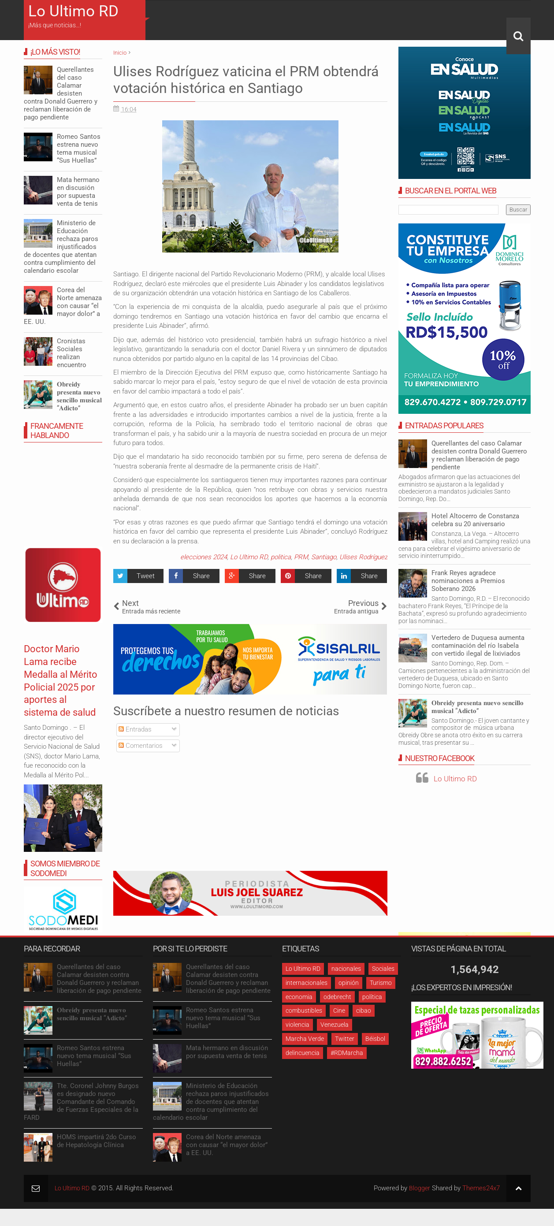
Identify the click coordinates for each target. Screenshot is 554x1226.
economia (299, 996)
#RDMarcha (347, 1052)
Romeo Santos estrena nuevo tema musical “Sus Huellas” (78, 148)
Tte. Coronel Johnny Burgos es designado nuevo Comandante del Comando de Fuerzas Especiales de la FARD (81, 1102)
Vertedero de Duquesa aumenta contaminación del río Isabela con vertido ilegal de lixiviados (477, 646)
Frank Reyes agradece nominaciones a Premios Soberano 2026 (468, 581)
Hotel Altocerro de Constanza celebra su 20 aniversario (475, 520)
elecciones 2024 (203, 557)
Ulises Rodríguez (363, 557)
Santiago (323, 557)
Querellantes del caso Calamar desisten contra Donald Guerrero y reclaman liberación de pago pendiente (479, 455)
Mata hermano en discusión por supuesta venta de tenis (78, 192)
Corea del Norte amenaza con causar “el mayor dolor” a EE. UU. (63, 306)
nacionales (346, 968)
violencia (297, 1024)
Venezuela (334, 1024)
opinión (348, 982)
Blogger (419, 1188)
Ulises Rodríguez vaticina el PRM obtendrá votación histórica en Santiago (246, 80)
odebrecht (337, 996)
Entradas (135, 729)
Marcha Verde (305, 1038)
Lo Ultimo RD (73, 11)
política (372, 996)
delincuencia (303, 1052)
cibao (363, 1010)
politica (281, 557)
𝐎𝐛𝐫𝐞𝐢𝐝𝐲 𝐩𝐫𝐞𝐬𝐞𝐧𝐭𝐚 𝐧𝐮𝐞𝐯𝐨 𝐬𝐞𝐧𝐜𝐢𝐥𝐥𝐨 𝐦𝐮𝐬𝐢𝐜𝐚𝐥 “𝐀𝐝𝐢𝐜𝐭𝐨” (477, 707)
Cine (339, 1010)
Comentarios (141, 746)
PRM (301, 557)
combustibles (304, 1010)
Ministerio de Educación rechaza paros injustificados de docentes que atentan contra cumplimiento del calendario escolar (61, 247)
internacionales (306, 982)
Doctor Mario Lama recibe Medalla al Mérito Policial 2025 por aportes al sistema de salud (58, 693)
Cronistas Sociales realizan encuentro (71, 353)
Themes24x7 (481, 1188)
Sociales (383, 968)
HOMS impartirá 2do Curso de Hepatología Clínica (96, 1141)
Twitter (344, 1038)
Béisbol (375, 1038)
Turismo (381, 982)
